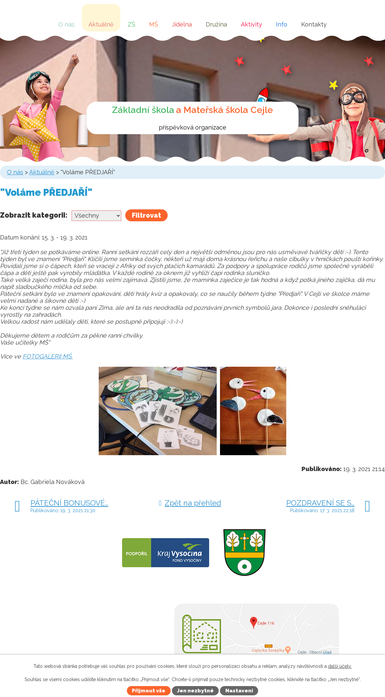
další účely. (340, 666)
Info (281, 24)
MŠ (153, 24)
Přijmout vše (148, 691)
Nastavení (239, 691)
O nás (66, 24)
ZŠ (131, 24)
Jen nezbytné (195, 691)
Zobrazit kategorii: (34, 215)
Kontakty (314, 24)
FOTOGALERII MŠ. (48, 356)
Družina (216, 24)
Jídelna (182, 24)
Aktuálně (101, 24)
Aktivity (251, 24)
